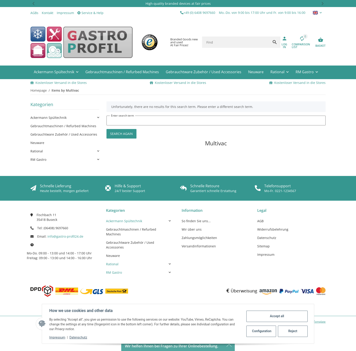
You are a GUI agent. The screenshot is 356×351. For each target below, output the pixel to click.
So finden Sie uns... (196, 221)
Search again (121, 134)
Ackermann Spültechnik (48, 117)
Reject (292, 331)
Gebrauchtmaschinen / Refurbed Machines (63, 126)
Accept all (277, 316)
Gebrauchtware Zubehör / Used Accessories (63, 134)
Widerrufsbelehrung (272, 229)
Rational (36, 151)
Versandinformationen (199, 246)
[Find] (235, 42)
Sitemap (263, 246)
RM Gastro (38, 159)
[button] (33, 3)
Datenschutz (78, 337)
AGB (260, 221)
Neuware (37, 143)
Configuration (261, 331)
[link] (64, 117)
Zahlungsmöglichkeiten (199, 238)
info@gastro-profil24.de (65, 236)
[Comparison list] (300, 42)
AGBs (34, 13)
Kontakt (47, 13)
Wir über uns (192, 229)
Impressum (57, 337)
